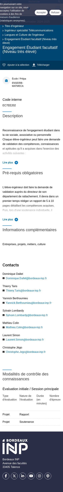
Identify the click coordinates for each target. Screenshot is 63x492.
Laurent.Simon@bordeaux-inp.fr (25, 339)
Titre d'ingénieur (14, 26)
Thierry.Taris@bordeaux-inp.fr (23, 290)
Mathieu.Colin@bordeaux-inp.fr (24, 327)
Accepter (41, 12)
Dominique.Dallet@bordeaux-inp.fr (26, 278)
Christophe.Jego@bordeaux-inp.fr (26, 352)
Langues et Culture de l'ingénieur (24, 34)
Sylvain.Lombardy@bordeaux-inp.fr (27, 315)
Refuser (55, 12)
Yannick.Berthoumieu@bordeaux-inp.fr (28, 303)
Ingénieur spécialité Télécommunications (29, 30)
